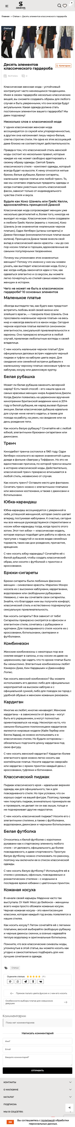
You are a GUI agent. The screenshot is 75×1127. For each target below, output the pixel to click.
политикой (48, 1120)
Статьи (7, 28)
